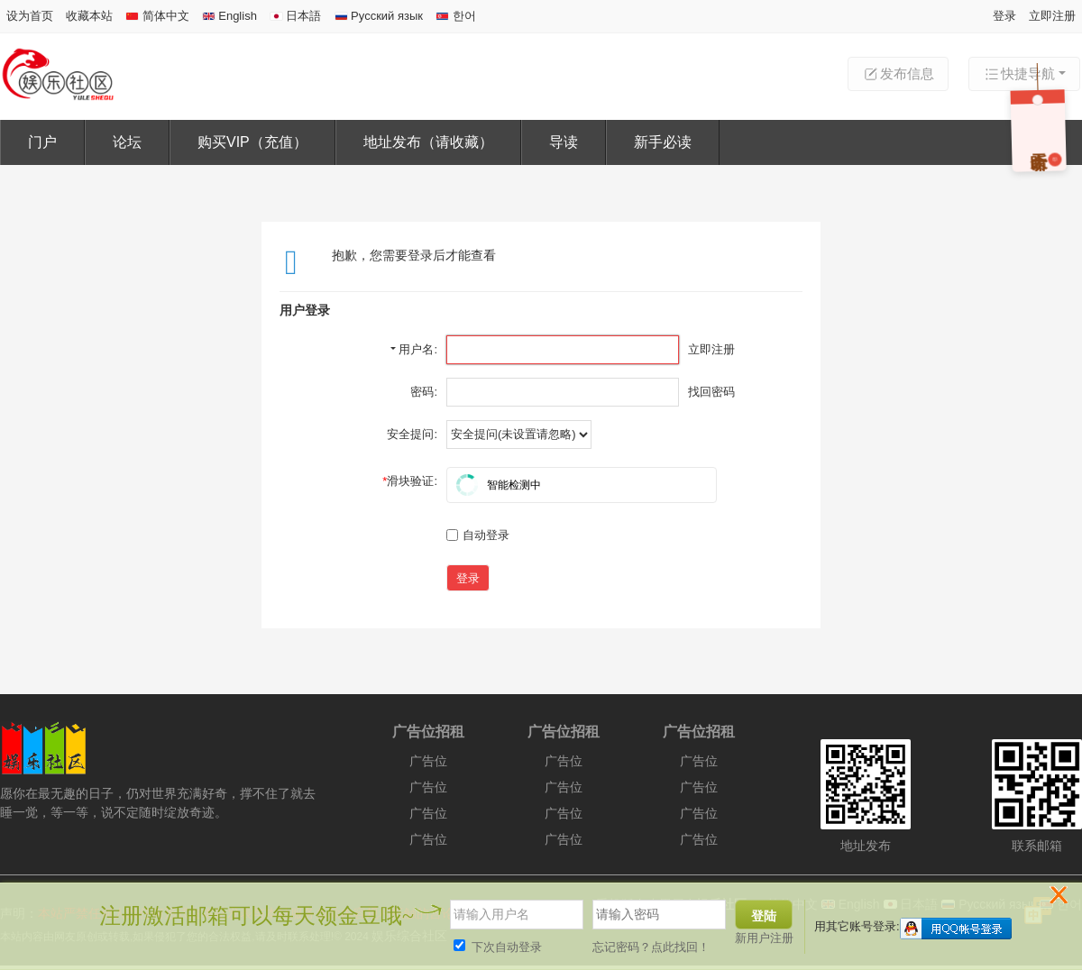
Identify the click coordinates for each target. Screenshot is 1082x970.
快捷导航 (1019, 74)
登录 (1004, 16)
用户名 (416, 349)
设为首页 (29, 16)
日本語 (296, 16)
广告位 (428, 761)
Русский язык (379, 16)
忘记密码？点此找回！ (651, 947)
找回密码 (711, 391)
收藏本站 (89, 16)
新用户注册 (764, 938)
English (229, 16)
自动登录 (477, 535)
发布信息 (898, 74)
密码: (423, 391)
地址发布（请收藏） (428, 142)
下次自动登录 (498, 947)
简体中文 (157, 16)
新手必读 (663, 142)
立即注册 (1052, 16)
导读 (563, 142)
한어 (456, 16)
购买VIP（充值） (252, 142)
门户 (42, 142)
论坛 (127, 142)
